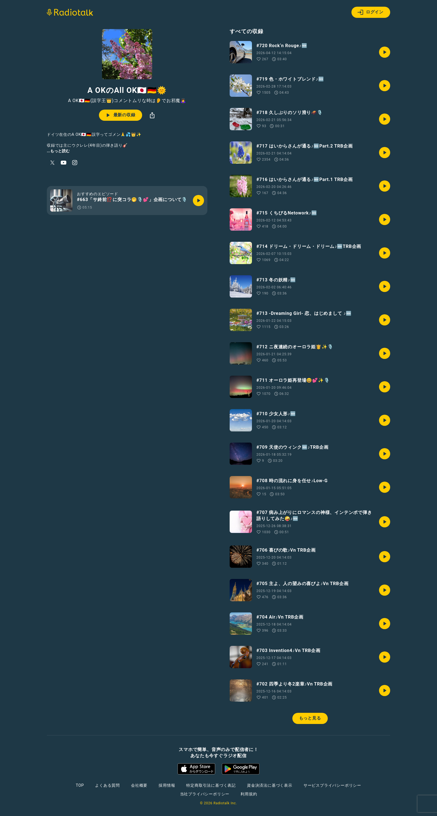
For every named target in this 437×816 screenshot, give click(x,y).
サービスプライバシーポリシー (332, 785)
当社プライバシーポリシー (205, 794)
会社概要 (139, 785)
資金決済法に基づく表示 (269, 785)
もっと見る (310, 718)
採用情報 (167, 785)
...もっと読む (58, 151)
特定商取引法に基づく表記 (211, 785)
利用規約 (249, 794)
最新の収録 (120, 115)
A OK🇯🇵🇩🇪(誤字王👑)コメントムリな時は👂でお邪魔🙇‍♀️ (127, 100)
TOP (80, 785)
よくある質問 (107, 785)
